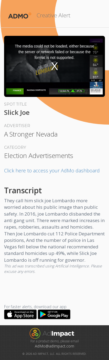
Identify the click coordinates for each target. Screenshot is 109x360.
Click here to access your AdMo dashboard (52, 170)
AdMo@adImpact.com (54, 346)
